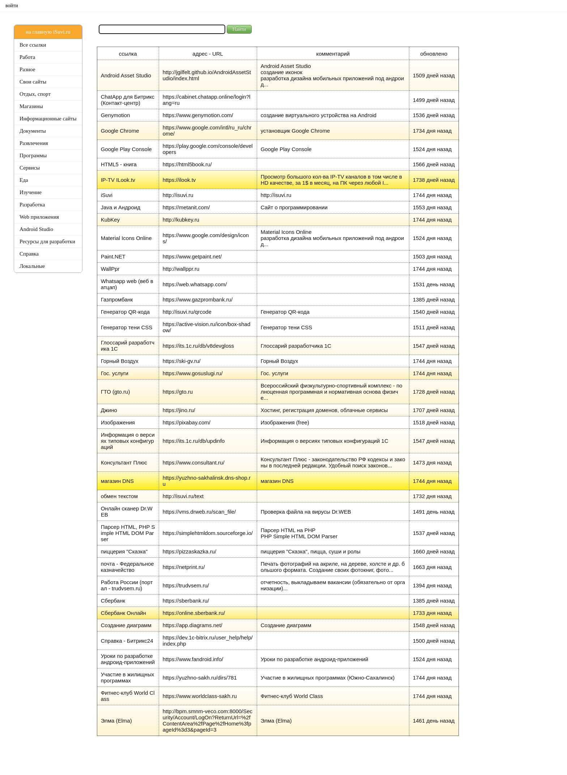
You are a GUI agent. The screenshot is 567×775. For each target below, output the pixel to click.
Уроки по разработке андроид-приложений (128, 659)
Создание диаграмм (126, 625)
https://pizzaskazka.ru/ (189, 551)
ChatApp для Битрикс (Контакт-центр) (127, 100)
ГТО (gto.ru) (115, 392)
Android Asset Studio (126, 75)
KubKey (110, 220)
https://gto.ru (178, 392)
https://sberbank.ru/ (186, 601)
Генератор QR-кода (125, 312)
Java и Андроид (120, 207)
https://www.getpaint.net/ (192, 256)
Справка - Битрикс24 (127, 641)
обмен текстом (119, 496)
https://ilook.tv (179, 180)
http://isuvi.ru (178, 195)
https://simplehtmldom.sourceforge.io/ (208, 533)
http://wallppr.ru (181, 269)
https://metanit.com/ (186, 207)
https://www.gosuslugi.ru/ (193, 373)
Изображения (118, 422)
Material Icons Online (126, 238)
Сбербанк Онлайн (123, 613)
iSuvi (107, 195)
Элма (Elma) (116, 721)
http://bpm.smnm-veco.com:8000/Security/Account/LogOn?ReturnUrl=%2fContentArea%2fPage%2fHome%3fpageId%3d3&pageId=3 (207, 720)
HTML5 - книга (119, 164)
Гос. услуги (114, 373)
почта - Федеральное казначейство (127, 567)
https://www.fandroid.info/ (193, 659)
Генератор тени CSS (127, 327)
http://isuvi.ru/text (183, 496)
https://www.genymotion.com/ (198, 115)
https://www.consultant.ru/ (194, 462)
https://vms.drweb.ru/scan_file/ (199, 512)
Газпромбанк (117, 299)
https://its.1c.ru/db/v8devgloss (198, 346)
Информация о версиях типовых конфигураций (128, 441)
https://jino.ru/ (179, 410)
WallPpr (110, 269)
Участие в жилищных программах (127, 677)
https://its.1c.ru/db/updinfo (194, 441)
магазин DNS (117, 481)
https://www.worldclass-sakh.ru (200, 696)
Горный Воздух (119, 361)
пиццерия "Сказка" (124, 551)
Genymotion (115, 115)
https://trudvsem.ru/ (186, 585)
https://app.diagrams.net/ (192, 625)
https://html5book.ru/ (187, 164)
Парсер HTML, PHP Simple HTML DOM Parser (128, 533)
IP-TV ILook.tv (118, 180)
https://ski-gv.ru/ (182, 361)
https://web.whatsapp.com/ (195, 284)
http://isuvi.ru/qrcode (187, 312)
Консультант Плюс (124, 462)
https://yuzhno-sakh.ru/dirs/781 (200, 678)
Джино (109, 410)
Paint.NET (113, 256)
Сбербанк (113, 601)
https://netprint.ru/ (184, 567)
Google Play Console (126, 149)
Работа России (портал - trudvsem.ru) (127, 585)
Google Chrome (120, 131)
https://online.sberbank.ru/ (194, 613)
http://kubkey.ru (181, 220)
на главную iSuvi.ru (48, 32)
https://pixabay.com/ (186, 422)
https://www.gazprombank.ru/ (198, 299)
